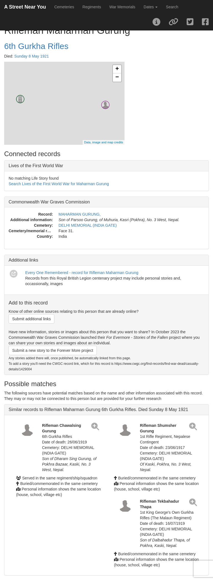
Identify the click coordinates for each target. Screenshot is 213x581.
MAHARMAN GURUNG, (80, 214)
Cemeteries (64, 7)
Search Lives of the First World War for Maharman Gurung (59, 184)
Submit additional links (31, 319)
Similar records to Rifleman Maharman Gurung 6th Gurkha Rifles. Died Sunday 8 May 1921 (98, 409)
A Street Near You (25, 7)
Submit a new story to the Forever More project (52, 350)
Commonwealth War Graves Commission (49, 202)
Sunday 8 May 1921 (31, 56)
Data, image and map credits (103, 142)
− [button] (117, 77)
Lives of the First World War (36, 165)
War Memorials (122, 7)
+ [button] (117, 69)
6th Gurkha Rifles (36, 46)
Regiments (91, 7)
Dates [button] (151, 7)
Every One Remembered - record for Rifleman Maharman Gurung (81, 272)
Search (172, 7)
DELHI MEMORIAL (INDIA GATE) (88, 225)
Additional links (23, 260)
